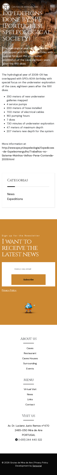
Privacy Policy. (9, 290)
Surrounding (30, 363)
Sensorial (37, 465)
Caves (30, 348)
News (11, 194)
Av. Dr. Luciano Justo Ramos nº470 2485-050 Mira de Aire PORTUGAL (28, 430)
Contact (30, 404)
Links (30, 399)
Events (30, 368)
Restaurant (30, 353)
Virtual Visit (30, 389)
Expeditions (15, 199)
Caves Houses (30, 358)
